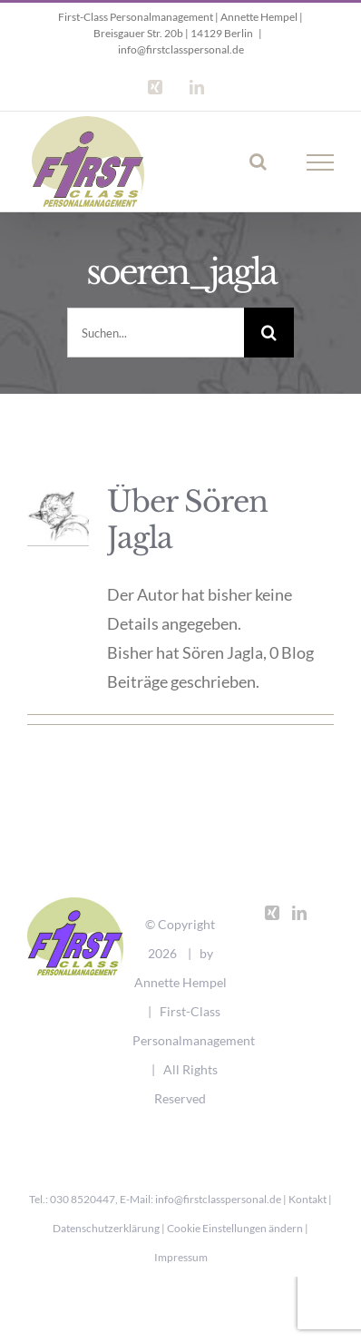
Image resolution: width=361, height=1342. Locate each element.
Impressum (181, 1257)
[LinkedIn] (299, 913)
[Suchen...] (155, 333)
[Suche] (269, 333)
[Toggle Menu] (321, 162)
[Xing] (272, 913)
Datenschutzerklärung (106, 1228)
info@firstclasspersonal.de (181, 49)
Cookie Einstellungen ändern (235, 1228)
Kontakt (307, 1199)
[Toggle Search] (258, 161)
